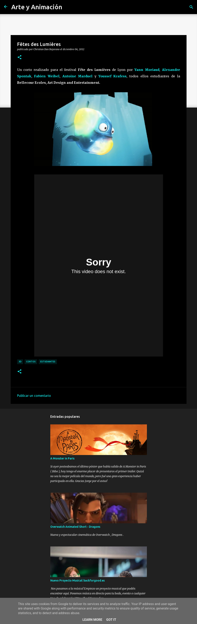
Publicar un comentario (34, 395)
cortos (31, 361)
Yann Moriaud (146, 70)
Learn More (92, 620)
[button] (19, 57)
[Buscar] (191, 7)
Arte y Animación (36, 6)
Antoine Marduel (77, 76)
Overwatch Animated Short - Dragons (75, 526)
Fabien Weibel (47, 76)
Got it (111, 620)
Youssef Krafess (112, 76)
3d (20, 361)
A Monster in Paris (62, 458)
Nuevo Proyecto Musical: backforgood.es (77, 580)
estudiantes (47, 361)
